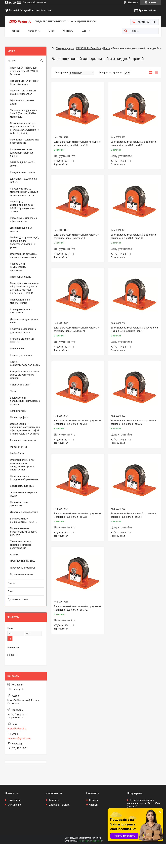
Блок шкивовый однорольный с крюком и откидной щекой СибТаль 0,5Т (133, 143)
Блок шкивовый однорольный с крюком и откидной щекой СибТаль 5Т (133, 515)
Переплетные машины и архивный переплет (23, 92)
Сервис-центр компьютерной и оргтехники (19, 267)
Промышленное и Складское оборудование (24, 478)
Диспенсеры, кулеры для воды (24, 321)
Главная (15, 30)
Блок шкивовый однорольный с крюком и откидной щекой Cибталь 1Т (76, 236)
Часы (13, 391)
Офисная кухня (18, 446)
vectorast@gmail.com (19, 738)
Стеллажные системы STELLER (22, 340)
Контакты (68, 30)
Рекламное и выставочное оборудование (24, 141)
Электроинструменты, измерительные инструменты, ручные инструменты (22, 465)
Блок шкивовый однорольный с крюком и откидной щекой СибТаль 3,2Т (133, 422)
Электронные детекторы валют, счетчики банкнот (24, 256)
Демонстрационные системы (21, 229)
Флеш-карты (17, 348)
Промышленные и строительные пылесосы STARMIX (23, 531)
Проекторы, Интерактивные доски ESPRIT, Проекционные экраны (22, 206)
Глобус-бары (17, 453)
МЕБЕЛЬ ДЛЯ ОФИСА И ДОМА (23, 164)
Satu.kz (97, 838)
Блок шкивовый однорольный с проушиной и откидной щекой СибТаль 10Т (77, 143)
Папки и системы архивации (19, 504)
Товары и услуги (65, 48)
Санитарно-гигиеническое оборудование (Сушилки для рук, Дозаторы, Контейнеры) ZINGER (24, 288)
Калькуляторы (18, 410)
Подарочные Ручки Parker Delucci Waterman (24, 82)
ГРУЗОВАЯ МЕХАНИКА (88, 48)
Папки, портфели (19, 417)
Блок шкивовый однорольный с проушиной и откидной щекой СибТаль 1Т (134, 329)
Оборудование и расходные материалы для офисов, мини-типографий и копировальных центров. (25, 429)
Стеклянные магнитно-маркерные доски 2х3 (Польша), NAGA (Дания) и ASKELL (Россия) (24, 128)
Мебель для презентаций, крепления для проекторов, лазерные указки (24, 242)
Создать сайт (29, 2)
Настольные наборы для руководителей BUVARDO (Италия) (24, 71)
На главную (14, 800)
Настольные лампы (20, 276)
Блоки (106, 48)
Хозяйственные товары (23, 440)
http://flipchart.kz (16, 728)
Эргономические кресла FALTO (23, 494)
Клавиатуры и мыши (21, 355)
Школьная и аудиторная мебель (23, 180)
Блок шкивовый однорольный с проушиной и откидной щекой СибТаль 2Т (77, 515)
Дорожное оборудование (24, 512)
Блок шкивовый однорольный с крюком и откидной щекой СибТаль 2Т (76, 329)
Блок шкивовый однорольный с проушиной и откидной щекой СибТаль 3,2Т (77, 608)
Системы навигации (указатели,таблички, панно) (21, 152)
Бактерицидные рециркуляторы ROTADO (23, 520)
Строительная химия (21, 574)
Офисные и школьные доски (22, 102)
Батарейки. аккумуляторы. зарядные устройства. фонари (24, 374)
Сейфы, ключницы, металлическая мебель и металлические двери (24, 191)
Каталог (32, 30)
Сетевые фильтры (20, 384)
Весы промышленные (22, 486)
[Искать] (126, 30)
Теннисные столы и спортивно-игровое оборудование (20, 544)
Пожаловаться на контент (90, 841)
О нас (51, 30)
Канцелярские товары (22, 172)
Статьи (11, 583)
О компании (14, 804)
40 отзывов (132, 2)
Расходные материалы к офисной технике (23, 220)
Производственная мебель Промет (20, 301)
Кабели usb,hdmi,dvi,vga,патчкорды (25, 363)
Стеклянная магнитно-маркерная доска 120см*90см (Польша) (143, 803)
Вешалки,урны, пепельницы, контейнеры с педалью (25, 401)
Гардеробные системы (22, 567)
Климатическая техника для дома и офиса (23, 331)
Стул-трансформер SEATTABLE (20, 311)
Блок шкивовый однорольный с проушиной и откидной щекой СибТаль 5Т (77, 422)
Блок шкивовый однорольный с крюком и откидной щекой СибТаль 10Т (133, 236)
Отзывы (93, 804)
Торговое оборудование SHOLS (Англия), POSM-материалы (23, 113)
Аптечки (14, 554)
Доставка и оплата (18, 599)
